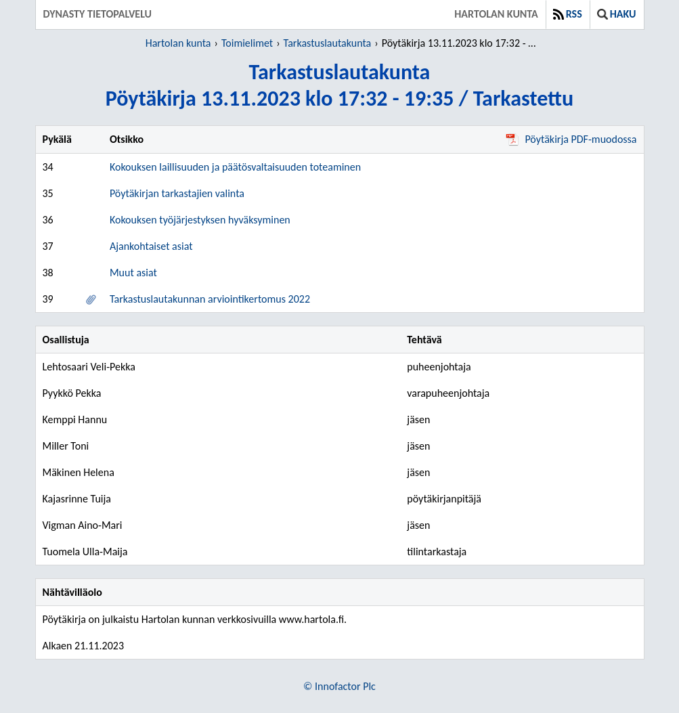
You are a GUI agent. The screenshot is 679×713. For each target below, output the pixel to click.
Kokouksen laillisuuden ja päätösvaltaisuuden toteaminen (235, 166)
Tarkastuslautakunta (328, 43)
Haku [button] (616, 13)
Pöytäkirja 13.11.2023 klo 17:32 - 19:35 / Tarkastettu (461, 43)
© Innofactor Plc (339, 686)
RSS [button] (567, 13)
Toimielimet (247, 43)
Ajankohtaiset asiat (151, 246)
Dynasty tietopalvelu (97, 13)
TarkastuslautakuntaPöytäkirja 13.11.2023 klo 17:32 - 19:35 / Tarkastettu (339, 85)
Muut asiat (133, 272)
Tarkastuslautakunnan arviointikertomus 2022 (210, 299)
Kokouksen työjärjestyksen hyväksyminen (200, 219)
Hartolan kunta (496, 13)
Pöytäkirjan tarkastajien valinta (177, 193)
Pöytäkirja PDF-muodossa (571, 139)
